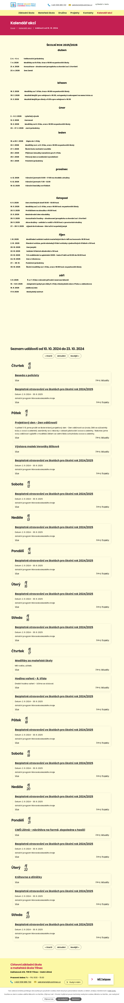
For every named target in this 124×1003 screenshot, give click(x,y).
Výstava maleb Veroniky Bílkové (37, 447)
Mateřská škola (46, 12)
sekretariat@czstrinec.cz (82, 5)
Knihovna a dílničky (28, 878)
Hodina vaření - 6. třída (31, 679)
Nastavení (77, 999)
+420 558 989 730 (58, 5)
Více (17, 381)
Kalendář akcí (25, 28)
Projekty (74, 12)
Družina (62, 12)
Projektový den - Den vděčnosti (36, 423)
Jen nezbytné (62, 999)
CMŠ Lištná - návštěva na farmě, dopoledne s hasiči (50, 830)
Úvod (12, 28)
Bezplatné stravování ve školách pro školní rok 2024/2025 (54, 390)
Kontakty (88, 12)
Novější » (78, 356)
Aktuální (61, 356)
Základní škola (26, 12)
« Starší (45, 356)
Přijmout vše (48, 999)
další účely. (112, 991)
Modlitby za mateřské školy (34, 661)
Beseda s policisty (27, 376)
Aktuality (105, 381)
